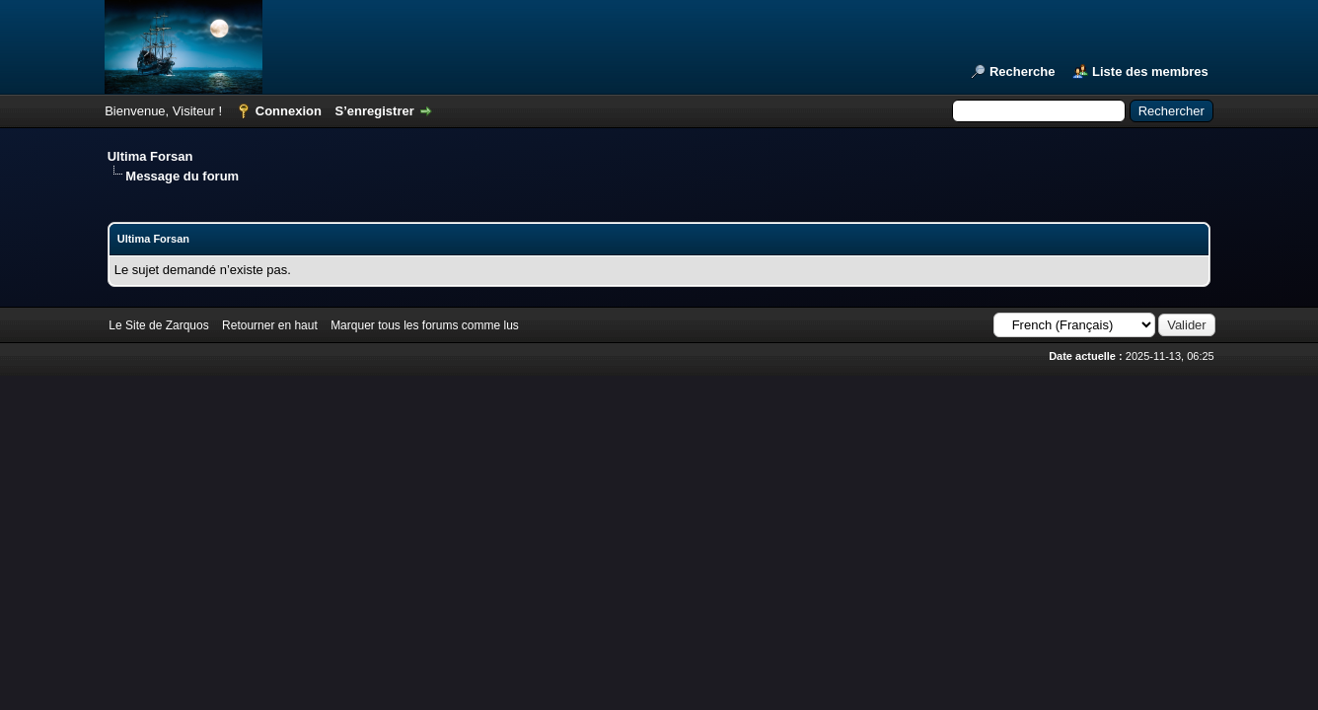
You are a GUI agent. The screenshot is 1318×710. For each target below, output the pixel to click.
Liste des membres (1150, 71)
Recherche (1022, 71)
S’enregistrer (374, 111)
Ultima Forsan (150, 156)
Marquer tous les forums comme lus (424, 325)
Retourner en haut (270, 325)
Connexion (289, 111)
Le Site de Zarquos (158, 325)
